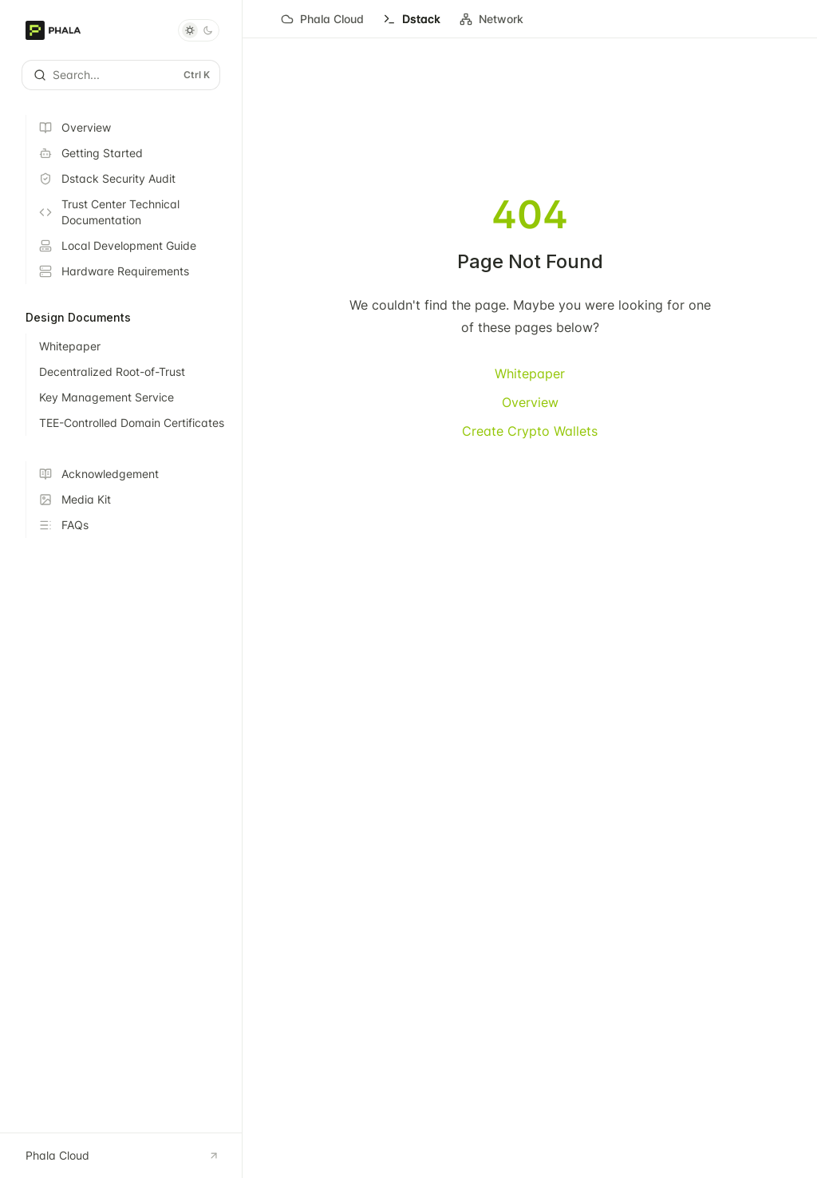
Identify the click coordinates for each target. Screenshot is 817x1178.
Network (491, 24)
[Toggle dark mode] (198, 30)
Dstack (411, 24)
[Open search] (120, 75)
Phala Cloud (322, 24)
